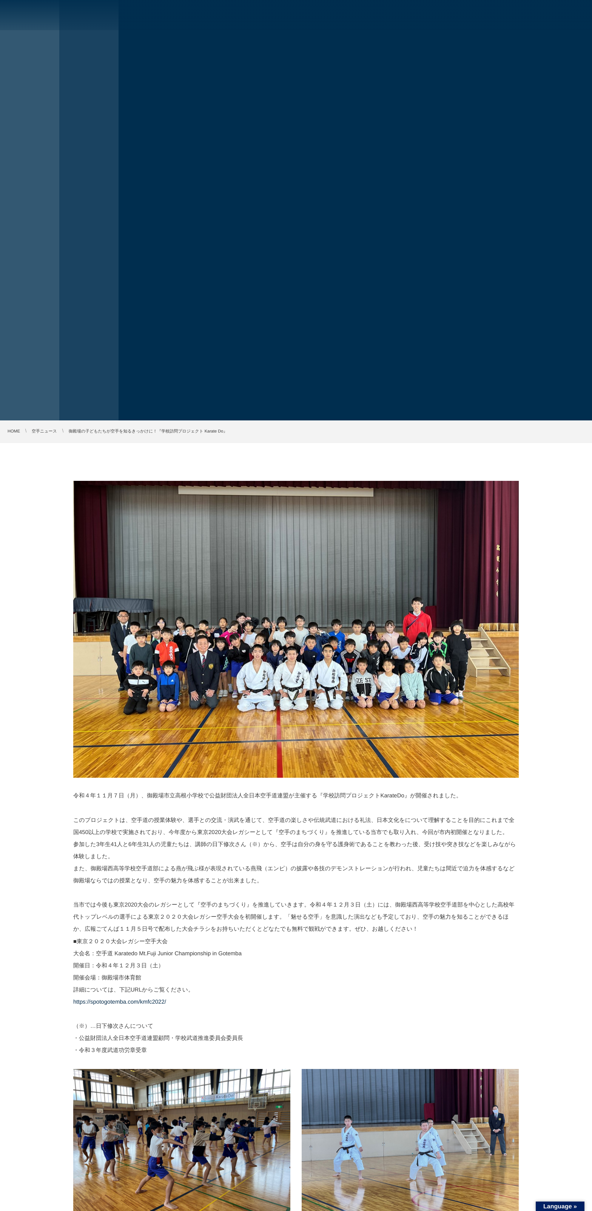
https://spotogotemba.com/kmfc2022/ (119, 1002)
